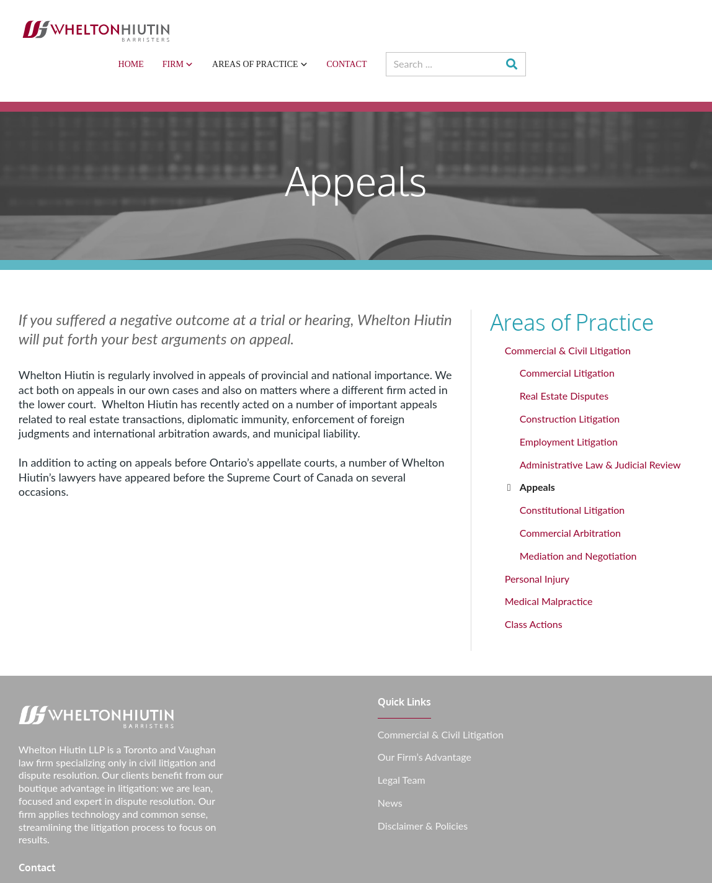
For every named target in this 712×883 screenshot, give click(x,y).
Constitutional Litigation (576, 474)
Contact (514, 28)
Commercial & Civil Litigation (571, 315)
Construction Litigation (573, 383)
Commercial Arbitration (574, 497)
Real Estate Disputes (567, 360)
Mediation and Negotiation (582, 520)
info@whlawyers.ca (609, 699)
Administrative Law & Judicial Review (604, 429)
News (387, 768)
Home (298, 28)
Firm (344, 28)
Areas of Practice (427, 28)
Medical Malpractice (553, 565)
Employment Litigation (572, 406)
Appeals (541, 451)
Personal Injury (541, 543)
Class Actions (537, 588)
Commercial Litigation (570, 337)
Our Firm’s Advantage (421, 722)
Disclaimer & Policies (420, 791)
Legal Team (398, 745)
